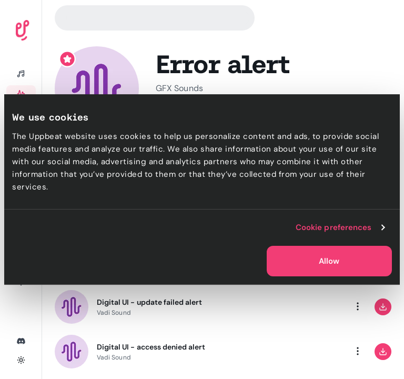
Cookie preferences (334, 227)
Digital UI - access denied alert (151, 347)
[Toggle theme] (21, 360)
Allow (329, 261)
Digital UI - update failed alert (149, 302)
